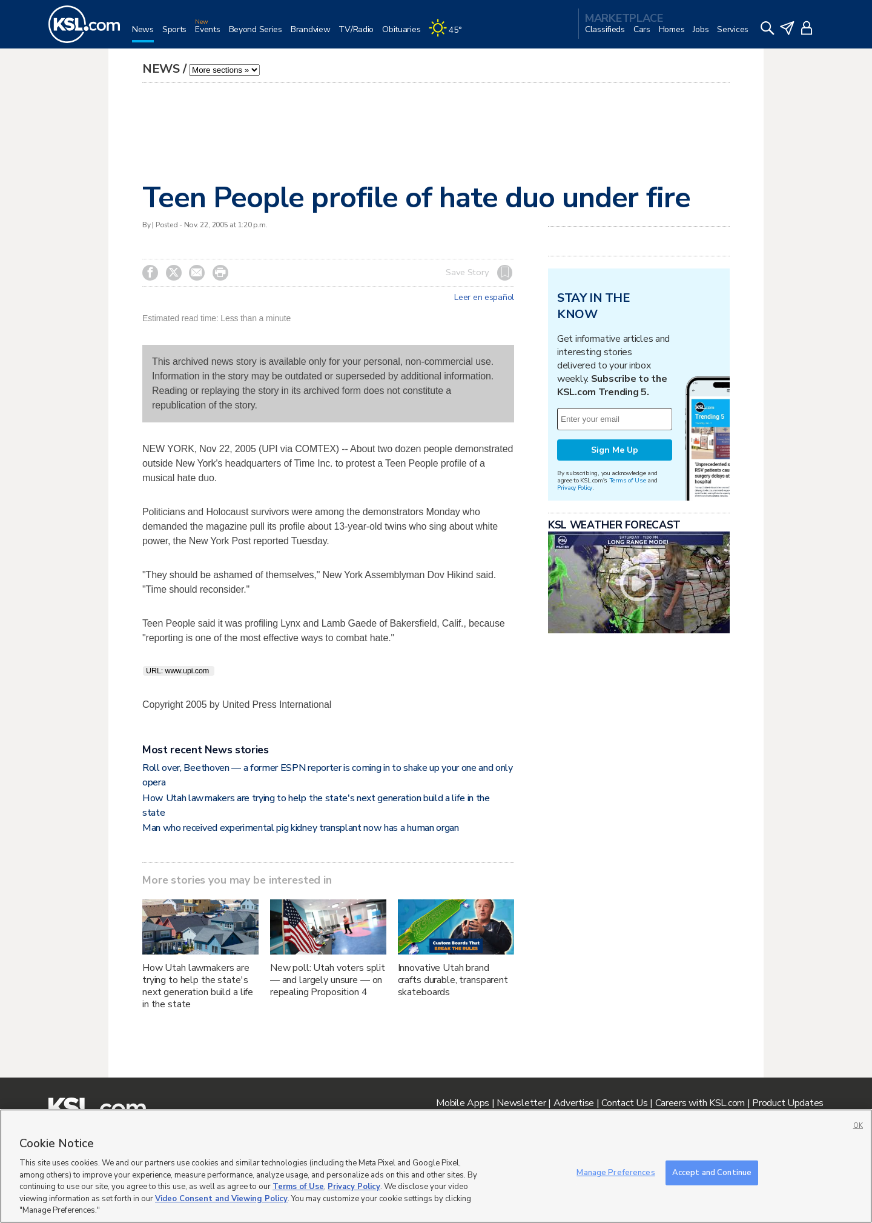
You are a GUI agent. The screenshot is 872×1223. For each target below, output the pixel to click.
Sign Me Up (614, 450)
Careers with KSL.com (700, 1103)
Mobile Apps (462, 1103)
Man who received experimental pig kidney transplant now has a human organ (300, 828)
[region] (436, 1166)
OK (858, 1125)
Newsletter (521, 1103)
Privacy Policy (574, 488)
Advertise (573, 1103)
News (161, 69)
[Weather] (449, 34)
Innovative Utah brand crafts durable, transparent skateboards (453, 980)
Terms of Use (627, 480)
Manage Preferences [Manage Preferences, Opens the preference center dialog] (615, 1172)
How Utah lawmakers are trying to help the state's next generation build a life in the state (197, 986)
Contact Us (624, 1103)
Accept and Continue (711, 1172)
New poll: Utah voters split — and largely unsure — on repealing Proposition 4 (327, 980)
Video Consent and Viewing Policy (221, 1198)
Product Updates (788, 1103)
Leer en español (484, 297)
